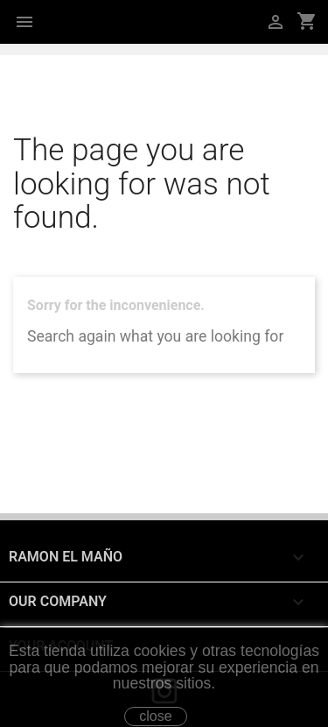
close (155, 716)
